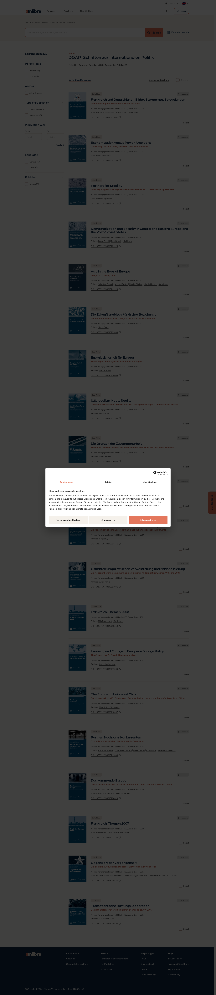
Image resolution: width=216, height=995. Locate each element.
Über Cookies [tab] (150, 482)
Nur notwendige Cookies (68, 520)
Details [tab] (108, 482)
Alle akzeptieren (148, 520)
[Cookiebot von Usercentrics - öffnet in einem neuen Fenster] (155, 473)
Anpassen (108, 520)
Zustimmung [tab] (66, 482)
